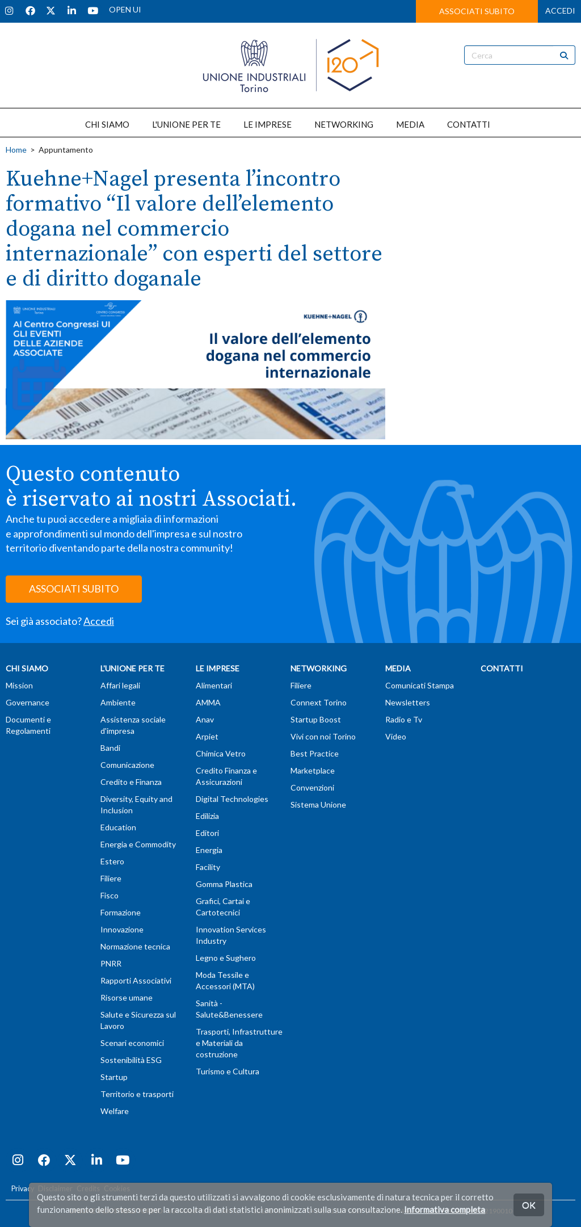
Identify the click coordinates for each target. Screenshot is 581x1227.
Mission (19, 685)
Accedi (98, 621)
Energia (209, 850)
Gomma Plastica (224, 884)
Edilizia (207, 816)
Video (395, 736)
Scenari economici (132, 1043)
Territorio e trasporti (137, 1094)
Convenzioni (312, 787)
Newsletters (407, 702)
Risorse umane (126, 997)
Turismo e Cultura (227, 1071)
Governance (27, 702)
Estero (112, 861)
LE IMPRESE (267, 124)
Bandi (110, 748)
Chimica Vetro (221, 753)
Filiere (110, 878)
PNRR (110, 963)
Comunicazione (127, 765)
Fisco (109, 895)
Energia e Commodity (138, 844)
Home (16, 149)
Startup (114, 1077)
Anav (205, 719)
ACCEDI (560, 10)
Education (118, 827)
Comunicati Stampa (419, 685)
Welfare (114, 1111)
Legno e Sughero (226, 958)
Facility (208, 867)
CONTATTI (468, 124)
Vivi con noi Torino (323, 736)
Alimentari (214, 685)
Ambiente (118, 702)
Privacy (22, 1188)
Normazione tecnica (135, 946)
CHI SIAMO (107, 124)
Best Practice (314, 753)
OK (529, 1204)
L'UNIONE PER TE (186, 124)
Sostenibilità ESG (131, 1060)
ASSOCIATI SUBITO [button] (477, 11)
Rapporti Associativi (135, 980)
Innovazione (122, 929)
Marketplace (312, 770)
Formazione (120, 912)
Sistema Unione (318, 804)
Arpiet (207, 736)
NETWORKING (343, 124)
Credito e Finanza (131, 782)
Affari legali (120, 685)
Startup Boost (315, 719)
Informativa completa (444, 1209)
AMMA (208, 702)
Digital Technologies (232, 799)
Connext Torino (318, 702)
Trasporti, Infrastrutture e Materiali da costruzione (239, 1043)
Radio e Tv (403, 719)
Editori (207, 833)
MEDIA (410, 124)
